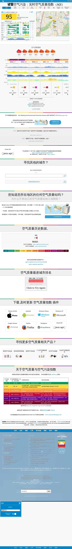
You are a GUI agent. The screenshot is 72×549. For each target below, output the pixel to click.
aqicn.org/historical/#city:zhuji (41, 244)
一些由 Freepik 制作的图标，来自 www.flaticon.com (38, 515)
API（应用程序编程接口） (10, 521)
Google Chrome (12, 346)
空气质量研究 (7, 502)
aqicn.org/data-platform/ (36, 264)
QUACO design (34, 524)
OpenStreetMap (61, 35)
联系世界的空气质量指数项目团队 (12, 497)
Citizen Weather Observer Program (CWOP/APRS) (36, 534)
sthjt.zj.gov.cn (63, 115)
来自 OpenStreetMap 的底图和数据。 (40, 519)
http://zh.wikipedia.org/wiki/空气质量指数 (38, 464)
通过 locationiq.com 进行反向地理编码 (40, 517)
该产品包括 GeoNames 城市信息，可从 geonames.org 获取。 (39, 505)
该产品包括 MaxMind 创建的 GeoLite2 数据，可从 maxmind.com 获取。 (42, 501)
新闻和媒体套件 (7, 499)
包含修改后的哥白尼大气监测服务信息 (40, 512)
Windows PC (59, 334)
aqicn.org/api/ (50, 154)
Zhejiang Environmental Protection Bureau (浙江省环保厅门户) (36, 536)
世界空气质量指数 (61, 480)
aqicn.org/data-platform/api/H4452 (42, 153)
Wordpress (43, 346)
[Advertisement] (36, 277)
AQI (3, 12)
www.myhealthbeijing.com (53, 473)
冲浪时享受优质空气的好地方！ (38, 521)
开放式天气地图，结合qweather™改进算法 (41, 508)
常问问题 (6, 512)
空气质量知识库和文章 (9, 505)
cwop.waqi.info (47, 510)
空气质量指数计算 (8, 516)
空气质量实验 (7, 507)
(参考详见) (36, 451)
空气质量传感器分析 (9, 508)
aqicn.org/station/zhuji (41, 246)
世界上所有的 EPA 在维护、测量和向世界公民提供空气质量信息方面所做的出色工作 (41, 498)
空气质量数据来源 (8, 515)
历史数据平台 (7, 522)
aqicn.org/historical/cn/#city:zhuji (35, 262)
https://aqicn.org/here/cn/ (36, 135)
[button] (53, 21)
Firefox (28, 346)
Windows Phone (43, 334)
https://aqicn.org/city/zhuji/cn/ (36, 141)
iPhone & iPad (12, 334)
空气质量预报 (7, 518)
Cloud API (59, 346)
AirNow (53, 433)
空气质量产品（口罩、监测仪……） (12, 519)
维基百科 (44, 469)
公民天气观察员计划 (35, 510)
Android (28, 334)
